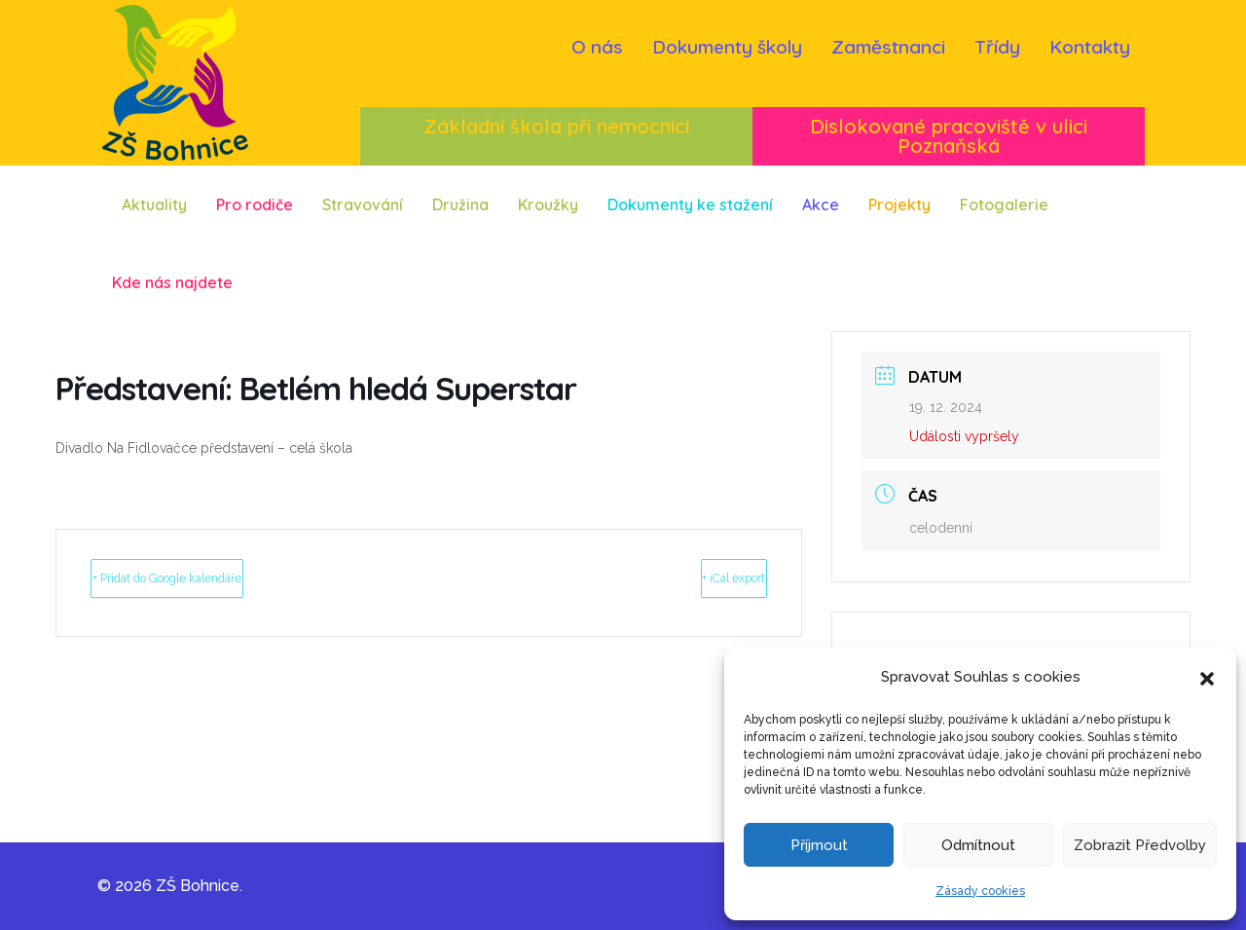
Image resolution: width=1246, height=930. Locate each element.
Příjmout (819, 845)
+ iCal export (695, 577)
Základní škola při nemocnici (556, 126)
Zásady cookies (980, 891)
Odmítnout (978, 845)
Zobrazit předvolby (1140, 845)
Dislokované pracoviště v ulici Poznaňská (948, 136)
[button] (1207, 677)
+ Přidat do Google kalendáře (221, 577)
